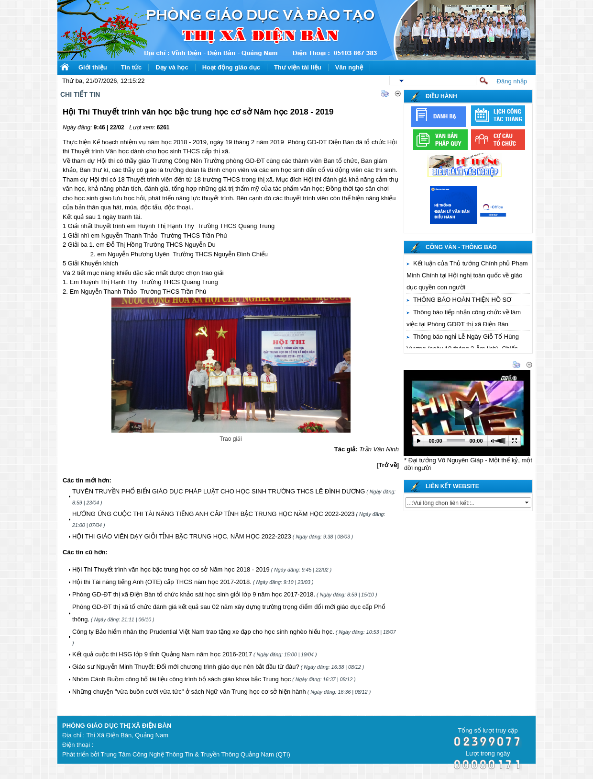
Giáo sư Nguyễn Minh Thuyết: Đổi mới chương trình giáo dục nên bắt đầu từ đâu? (185, 666)
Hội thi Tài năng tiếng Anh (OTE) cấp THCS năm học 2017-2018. (162, 581)
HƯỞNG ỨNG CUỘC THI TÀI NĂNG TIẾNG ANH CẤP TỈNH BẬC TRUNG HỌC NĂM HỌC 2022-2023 (213, 513)
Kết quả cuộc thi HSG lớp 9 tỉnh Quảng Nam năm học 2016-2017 (162, 654)
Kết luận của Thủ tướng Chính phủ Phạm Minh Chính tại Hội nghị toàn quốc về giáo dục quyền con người (467, 275)
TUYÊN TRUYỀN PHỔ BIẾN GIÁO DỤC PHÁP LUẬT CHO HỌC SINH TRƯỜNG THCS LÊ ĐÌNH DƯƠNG (218, 491)
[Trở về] (387, 465)
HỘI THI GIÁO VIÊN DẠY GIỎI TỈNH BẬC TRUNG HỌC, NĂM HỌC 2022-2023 (181, 536)
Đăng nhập (512, 81)
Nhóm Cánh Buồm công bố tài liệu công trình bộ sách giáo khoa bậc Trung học (181, 679)
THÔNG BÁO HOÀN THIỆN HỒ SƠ (462, 299)
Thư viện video (428, 365)
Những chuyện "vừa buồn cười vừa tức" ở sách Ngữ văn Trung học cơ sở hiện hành (189, 691)
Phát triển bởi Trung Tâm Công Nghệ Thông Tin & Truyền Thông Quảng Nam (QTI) (176, 754)
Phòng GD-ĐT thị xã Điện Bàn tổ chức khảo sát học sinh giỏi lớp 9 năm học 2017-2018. (193, 594)
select (527, 502)
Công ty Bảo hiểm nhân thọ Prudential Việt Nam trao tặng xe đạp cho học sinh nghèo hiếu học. (203, 631)
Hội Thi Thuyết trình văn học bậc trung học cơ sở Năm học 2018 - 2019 (171, 569)
